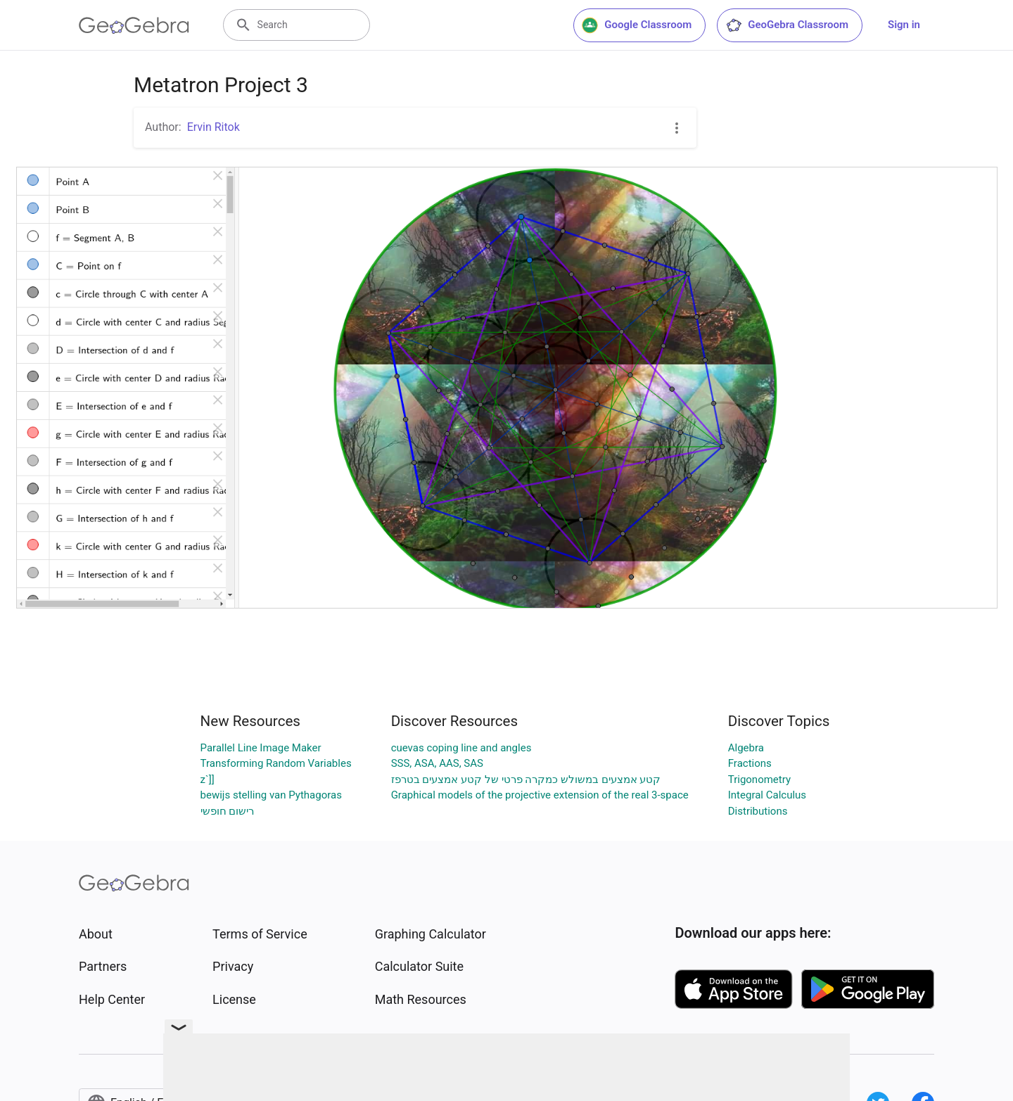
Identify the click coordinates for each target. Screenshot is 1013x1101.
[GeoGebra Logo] (134, 25)
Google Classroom (637, 25)
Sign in (904, 24)
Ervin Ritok (213, 127)
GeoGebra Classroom (786, 25)
